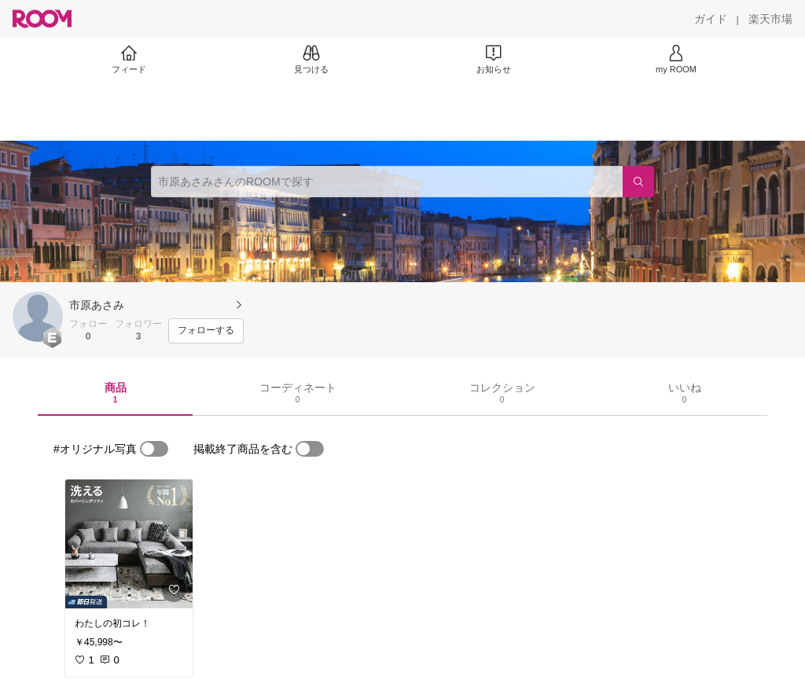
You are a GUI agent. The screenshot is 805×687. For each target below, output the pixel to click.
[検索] (638, 181)
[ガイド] (710, 19)
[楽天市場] (770, 19)
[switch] (154, 449)
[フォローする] (206, 331)
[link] (129, 543)
